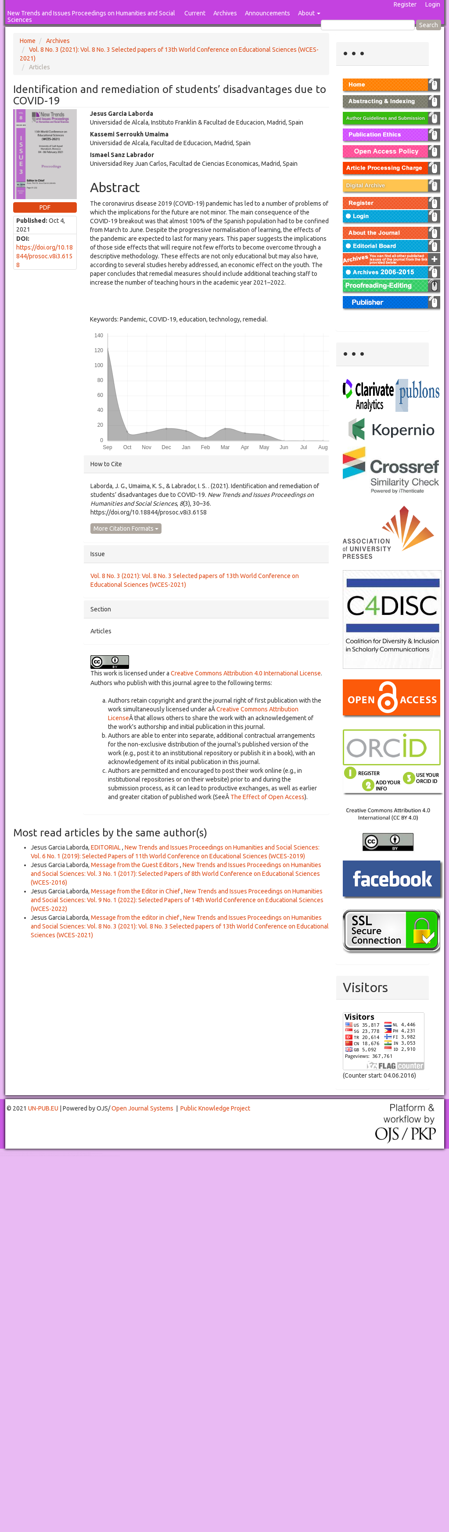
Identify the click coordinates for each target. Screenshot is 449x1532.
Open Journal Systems (142, 1108)
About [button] (309, 13)
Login (432, 4)
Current (194, 13)
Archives (225, 13)
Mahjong (35, 1153)
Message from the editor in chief (135, 917)
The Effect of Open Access (267, 796)
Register (405, 4)
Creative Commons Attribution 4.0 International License (246, 673)
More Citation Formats (125, 528)
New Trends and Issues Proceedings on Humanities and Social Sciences (91, 16)
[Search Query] (368, 25)
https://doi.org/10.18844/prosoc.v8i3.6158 (44, 256)
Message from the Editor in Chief (136, 891)
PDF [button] (45, 207)
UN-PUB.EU (43, 1108)
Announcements (267, 13)
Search (428, 25)
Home (28, 40)
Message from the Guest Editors (135, 864)
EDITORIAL (106, 847)
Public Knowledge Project (215, 1108)
